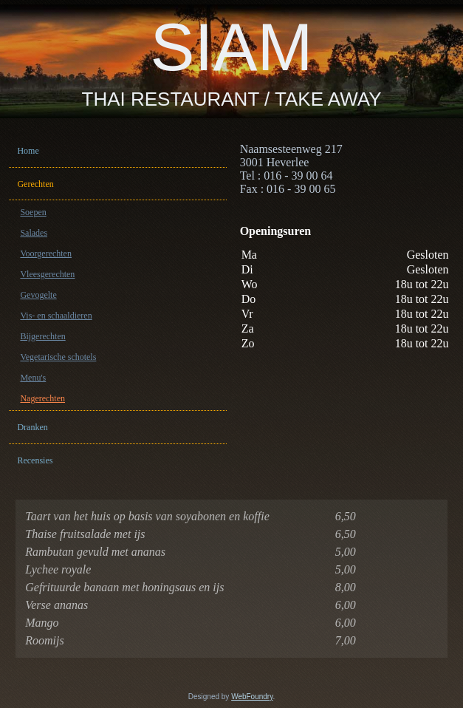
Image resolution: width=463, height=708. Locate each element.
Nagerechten (42, 398)
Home (27, 151)
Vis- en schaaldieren (56, 315)
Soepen (33, 212)
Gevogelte (38, 295)
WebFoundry (251, 696)
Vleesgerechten (47, 274)
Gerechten (35, 184)
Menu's (33, 377)
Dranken (32, 427)
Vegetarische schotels (58, 357)
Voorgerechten (46, 253)
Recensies (34, 460)
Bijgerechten (42, 336)
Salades (33, 233)
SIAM (231, 47)
